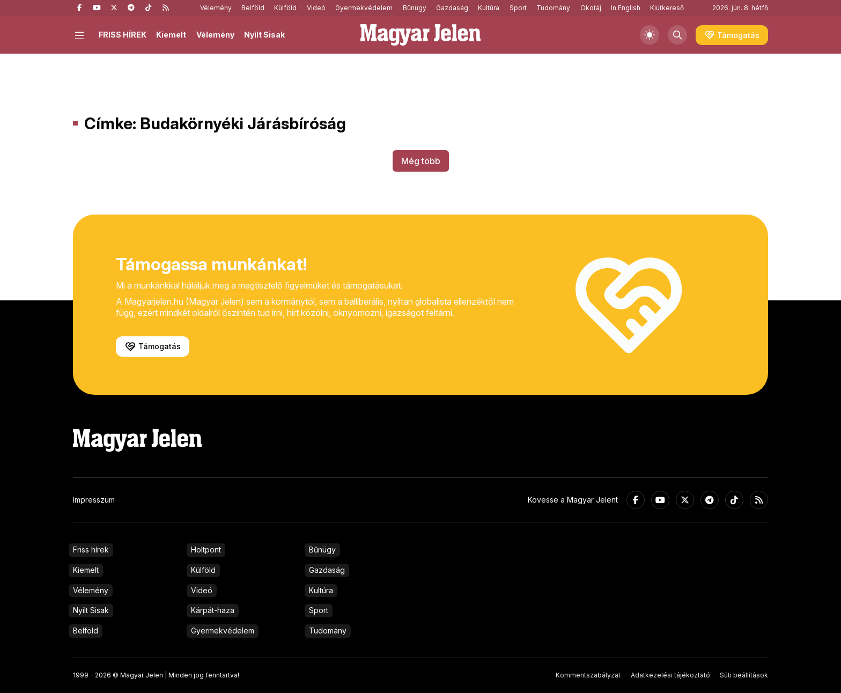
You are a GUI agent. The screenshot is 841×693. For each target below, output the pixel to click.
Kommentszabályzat (588, 675)
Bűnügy (414, 8)
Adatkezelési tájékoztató (670, 675)
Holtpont (206, 549)
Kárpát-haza (212, 610)
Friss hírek (91, 549)
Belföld (252, 8)
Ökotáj (590, 8)
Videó (316, 8)
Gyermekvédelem (364, 8)
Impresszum (94, 499)
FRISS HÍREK (122, 34)
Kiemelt (171, 34)
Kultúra (488, 8)
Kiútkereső (667, 8)
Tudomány (553, 8)
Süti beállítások (744, 675)
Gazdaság (452, 8)
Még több (420, 161)
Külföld (285, 8)
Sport (518, 8)
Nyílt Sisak (264, 34)
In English (625, 8)
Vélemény (216, 8)
